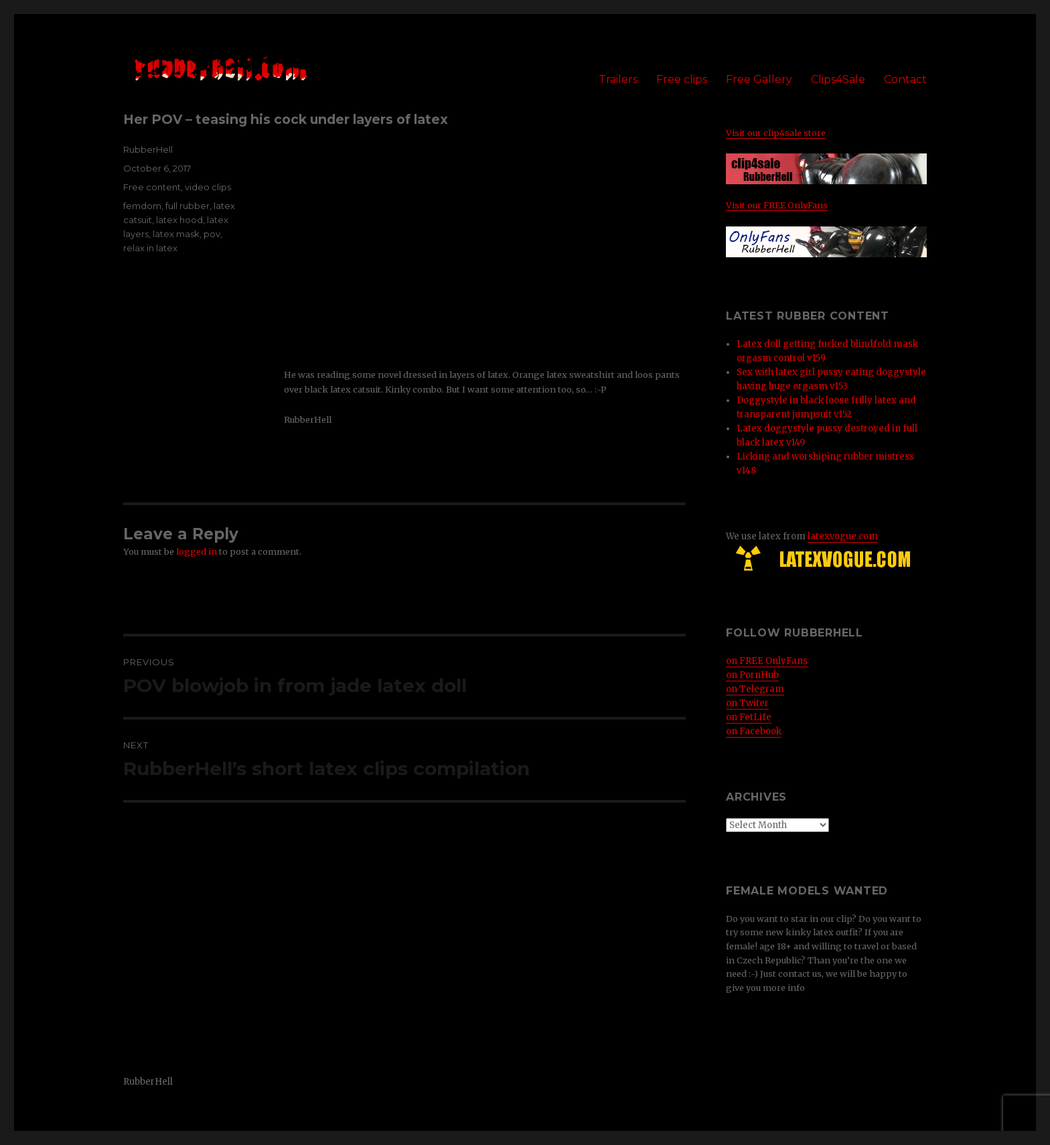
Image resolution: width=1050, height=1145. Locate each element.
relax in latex (150, 248)
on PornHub (752, 675)
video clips (208, 187)
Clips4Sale (838, 79)
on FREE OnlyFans (767, 661)
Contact (905, 79)
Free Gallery (759, 79)
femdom (142, 205)
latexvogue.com (843, 536)
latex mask (176, 233)
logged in (196, 551)
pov (212, 233)
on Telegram (755, 689)
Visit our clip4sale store (776, 132)
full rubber (187, 205)
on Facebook (753, 731)
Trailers (618, 79)
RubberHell (148, 149)
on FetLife (748, 717)
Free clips (681, 79)
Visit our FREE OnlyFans (777, 205)
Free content (152, 187)
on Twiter (747, 703)
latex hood (179, 219)
